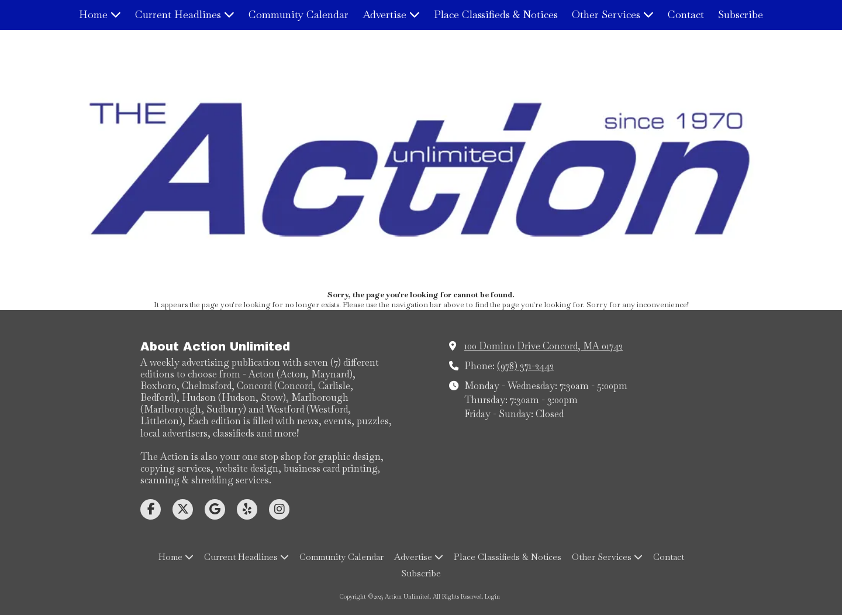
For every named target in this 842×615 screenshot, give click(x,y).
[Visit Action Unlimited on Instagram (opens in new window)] (279, 509)
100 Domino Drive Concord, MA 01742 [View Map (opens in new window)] (543, 346)
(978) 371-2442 (525, 366)
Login (492, 596)
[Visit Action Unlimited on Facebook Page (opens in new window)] (150, 509)
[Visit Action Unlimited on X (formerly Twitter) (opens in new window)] (182, 509)
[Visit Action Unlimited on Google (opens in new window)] (215, 509)
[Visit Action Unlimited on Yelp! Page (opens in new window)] (247, 509)
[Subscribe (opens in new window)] (740, 15)
